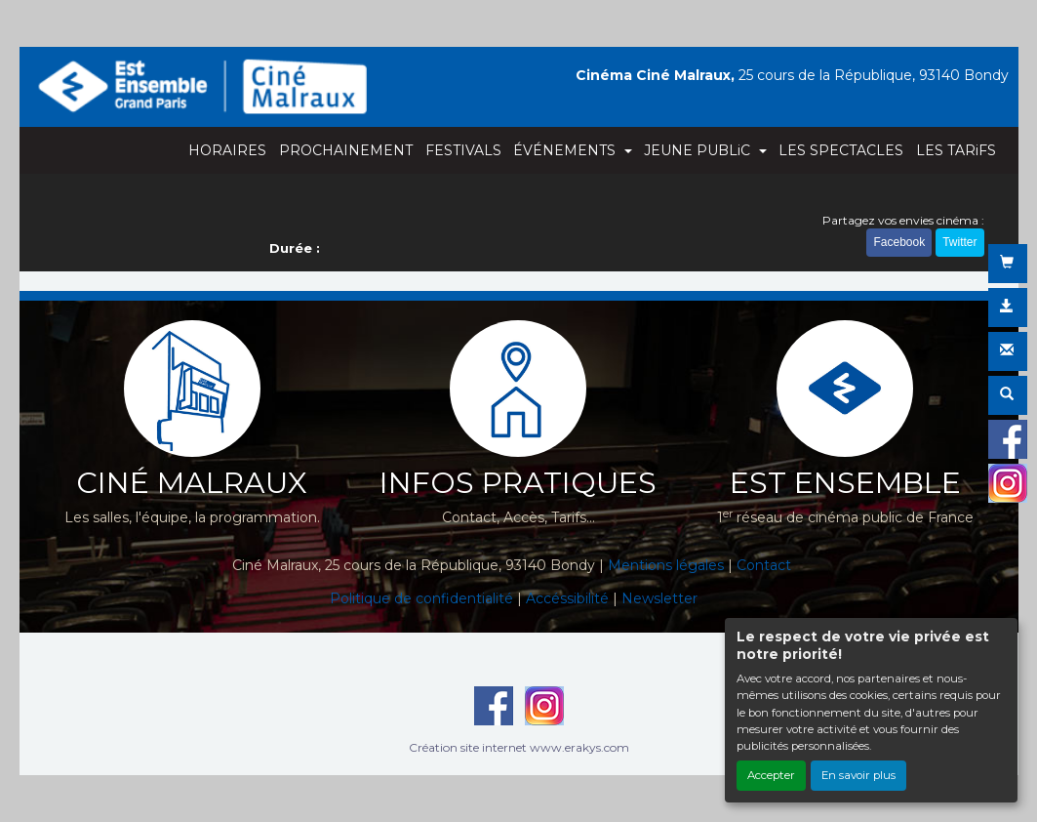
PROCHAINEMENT (346, 150)
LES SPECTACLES (840, 150)
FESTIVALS (463, 150)
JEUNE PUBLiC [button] (699, 150)
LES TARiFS (956, 150)
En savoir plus (858, 775)
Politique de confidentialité (421, 598)
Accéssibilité (567, 598)
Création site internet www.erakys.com (519, 747)
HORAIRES (227, 150)
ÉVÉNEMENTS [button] (566, 150)
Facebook (899, 242)
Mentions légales (666, 565)
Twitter (959, 242)
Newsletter (659, 598)
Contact (764, 565)
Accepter (771, 775)
